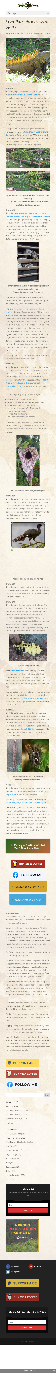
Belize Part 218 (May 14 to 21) (17, 1114)
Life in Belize (32, 33)
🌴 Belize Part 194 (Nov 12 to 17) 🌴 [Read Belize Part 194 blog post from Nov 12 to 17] (28, 900)
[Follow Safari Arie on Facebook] (28, 877)
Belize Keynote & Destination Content (20, 1142)
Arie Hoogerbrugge (13, 33)
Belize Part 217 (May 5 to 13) (16, 1118)
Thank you (9, 1123)
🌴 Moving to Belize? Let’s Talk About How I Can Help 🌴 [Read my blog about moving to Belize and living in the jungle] (27, 846)
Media (8, 1162)
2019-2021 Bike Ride (13, 1133)
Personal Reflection (13, 1175)
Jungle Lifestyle (11, 1154)
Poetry (8, 1179)
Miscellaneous (11, 1167)
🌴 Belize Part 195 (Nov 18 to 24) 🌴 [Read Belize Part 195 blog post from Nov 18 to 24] (27, 887)
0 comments (46, 33)
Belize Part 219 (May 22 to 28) (17, 1110)
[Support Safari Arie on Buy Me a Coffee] (28, 866)
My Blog (38, 33)
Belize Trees (10, 1146)
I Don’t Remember (12, 1106)
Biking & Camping (12, 1150)
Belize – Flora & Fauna (14, 1138)
